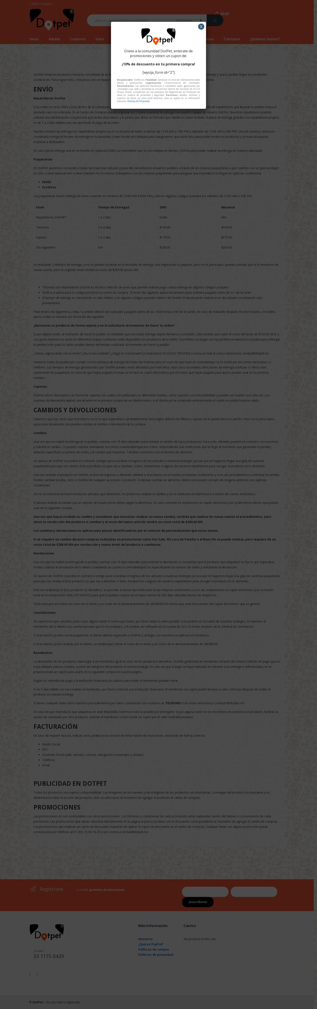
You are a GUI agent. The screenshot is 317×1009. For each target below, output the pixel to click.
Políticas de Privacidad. (138, 101)
